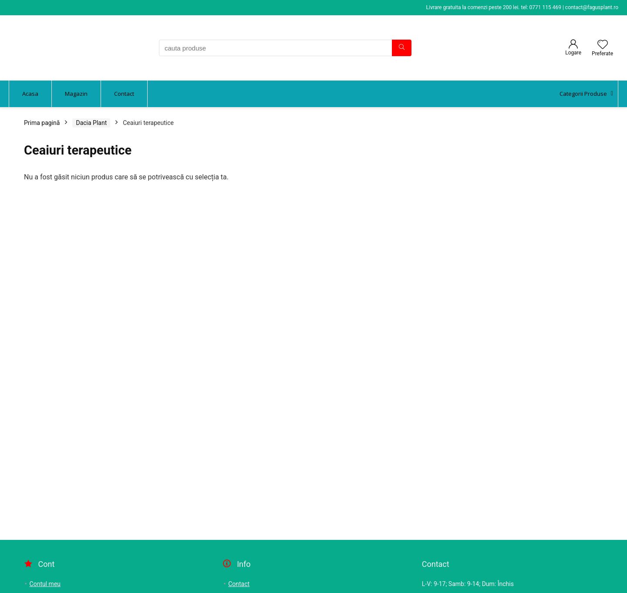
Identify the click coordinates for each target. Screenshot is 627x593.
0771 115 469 (545, 7)
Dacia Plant (91, 122)
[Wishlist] (602, 45)
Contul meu (45, 583)
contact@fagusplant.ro (591, 7)
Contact (238, 583)
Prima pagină (42, 122)
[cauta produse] (401, 48)
